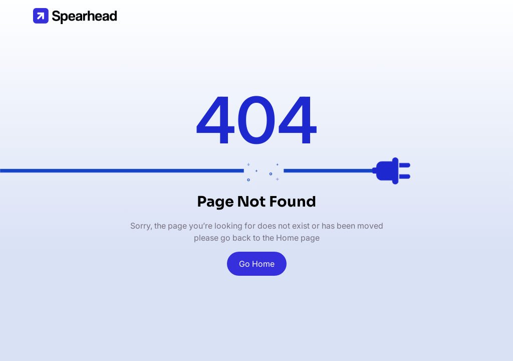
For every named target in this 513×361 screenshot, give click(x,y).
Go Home (257, 264)
